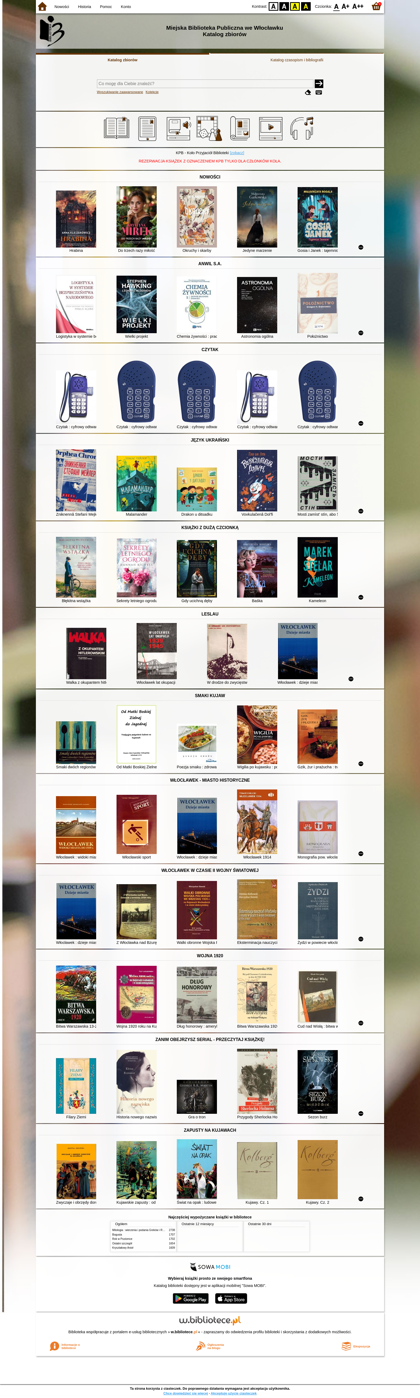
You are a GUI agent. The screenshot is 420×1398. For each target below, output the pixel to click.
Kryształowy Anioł (122, 1247)
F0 (336, 6)
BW (284, 6)
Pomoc (106, 7)
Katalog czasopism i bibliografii (297, 60)
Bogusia (117, 1234)
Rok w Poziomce (122, 1238)
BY (306, 6)
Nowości (62, 7)
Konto (126, 7)
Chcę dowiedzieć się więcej (185, 1393)
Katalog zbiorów (122, 60)
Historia (84, 7)
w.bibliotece (184, 1332)
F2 (358, 6)
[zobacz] (237, 153)
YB (295, 6)
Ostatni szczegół (122, 1243)
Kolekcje (152, 92)
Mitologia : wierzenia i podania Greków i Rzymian (141, 1230)
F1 (345, 6)
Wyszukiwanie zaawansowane (120, 92)
